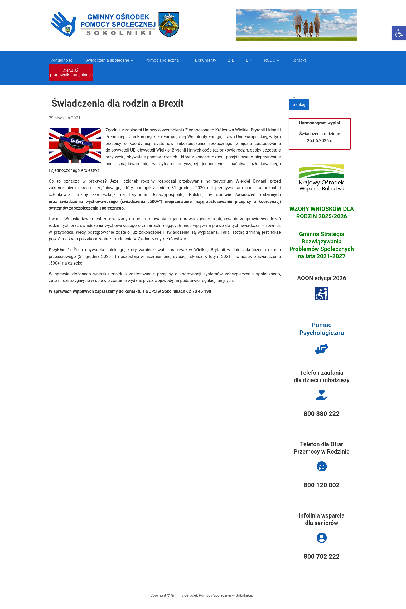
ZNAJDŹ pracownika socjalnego (71, 72)
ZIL (231, 60)
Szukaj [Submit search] (299, 104)
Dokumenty (205, 60)
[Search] (315, 96)
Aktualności (62, 60)
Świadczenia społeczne (107, 60)
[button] (399, 33)
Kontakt (298, 60)
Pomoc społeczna (162, 60)
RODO (269, 60)
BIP (249, 60)
